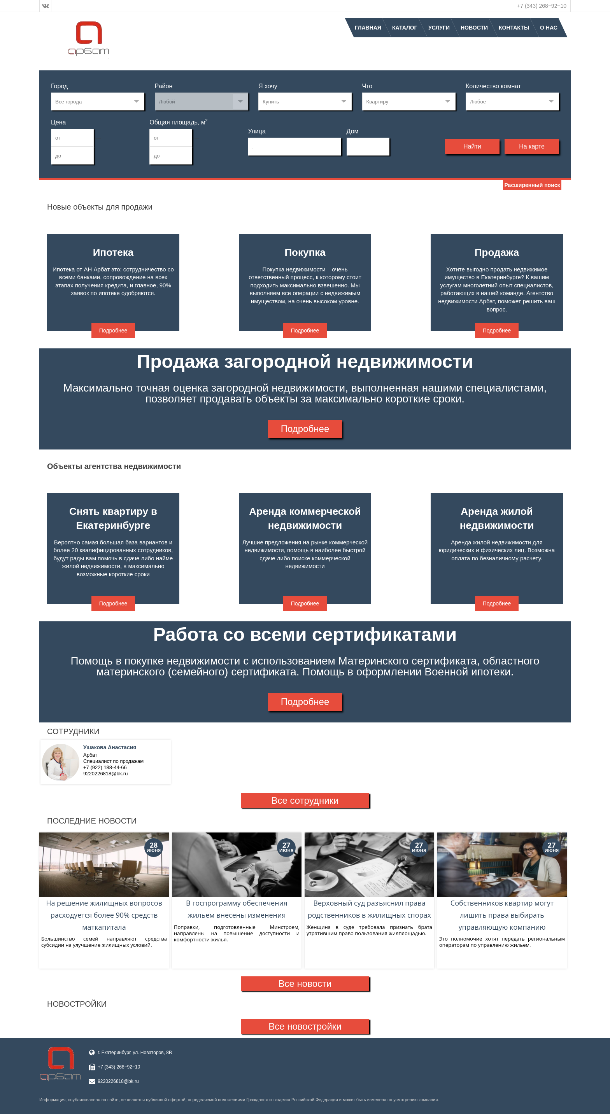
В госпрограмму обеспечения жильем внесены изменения (236, 876)
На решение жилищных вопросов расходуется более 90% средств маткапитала (104, 882)
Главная (368, 27)
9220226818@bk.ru (118, 1081)
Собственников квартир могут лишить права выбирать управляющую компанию (502, 882)
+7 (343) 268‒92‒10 (541, 6)
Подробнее (113, 330)
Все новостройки (304, 1026)
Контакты (514, 27)
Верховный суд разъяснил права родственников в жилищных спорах (369, 876)
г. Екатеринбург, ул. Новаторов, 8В (135, 1052)
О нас (548, 27)
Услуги (439, 27)
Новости (474, 27)
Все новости (305, 983)
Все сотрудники (305, 800)
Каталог (404, 27)
